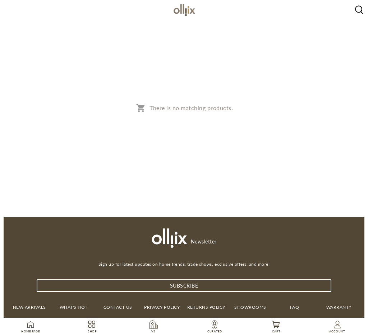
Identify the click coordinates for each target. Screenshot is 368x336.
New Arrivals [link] (29, 307)
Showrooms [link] (250, 307)
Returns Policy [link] (206, 307)
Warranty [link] (338, 307)
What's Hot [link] (74, 307)
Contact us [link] (118, 307)
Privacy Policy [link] (162, 307)
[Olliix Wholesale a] (359, 9)
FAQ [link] (294, 307)
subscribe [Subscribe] (184, 286)
